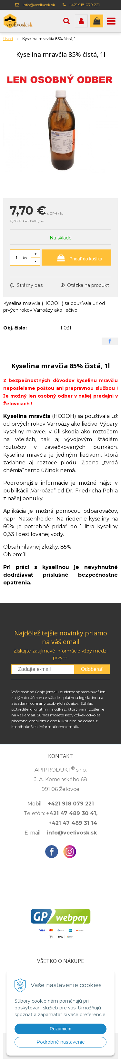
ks (25, 257)
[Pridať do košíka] (76, 257)
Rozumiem (60, 1028)
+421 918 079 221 (84, 4)
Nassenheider (36, 519)
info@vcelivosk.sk (39, 4)
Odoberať (92, 669)
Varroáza (42, 491)
